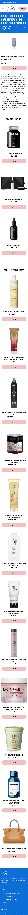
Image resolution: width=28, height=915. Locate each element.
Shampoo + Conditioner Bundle (14, 199)
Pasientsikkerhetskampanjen (12, 893)
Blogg (5, 902)
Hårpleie (10, 56)
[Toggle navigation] (3, 8)
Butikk (23, 8)
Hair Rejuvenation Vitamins (14, 154)
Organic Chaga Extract (14, 245)
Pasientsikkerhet (8, 896)
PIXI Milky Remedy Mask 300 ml (14, 755)
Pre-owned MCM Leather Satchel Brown (14, 849)
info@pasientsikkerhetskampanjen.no (10, 2)
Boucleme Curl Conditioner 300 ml (14, 312)
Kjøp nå (14, 68)
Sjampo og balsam (19, 56)
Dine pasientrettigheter (10, 899)
